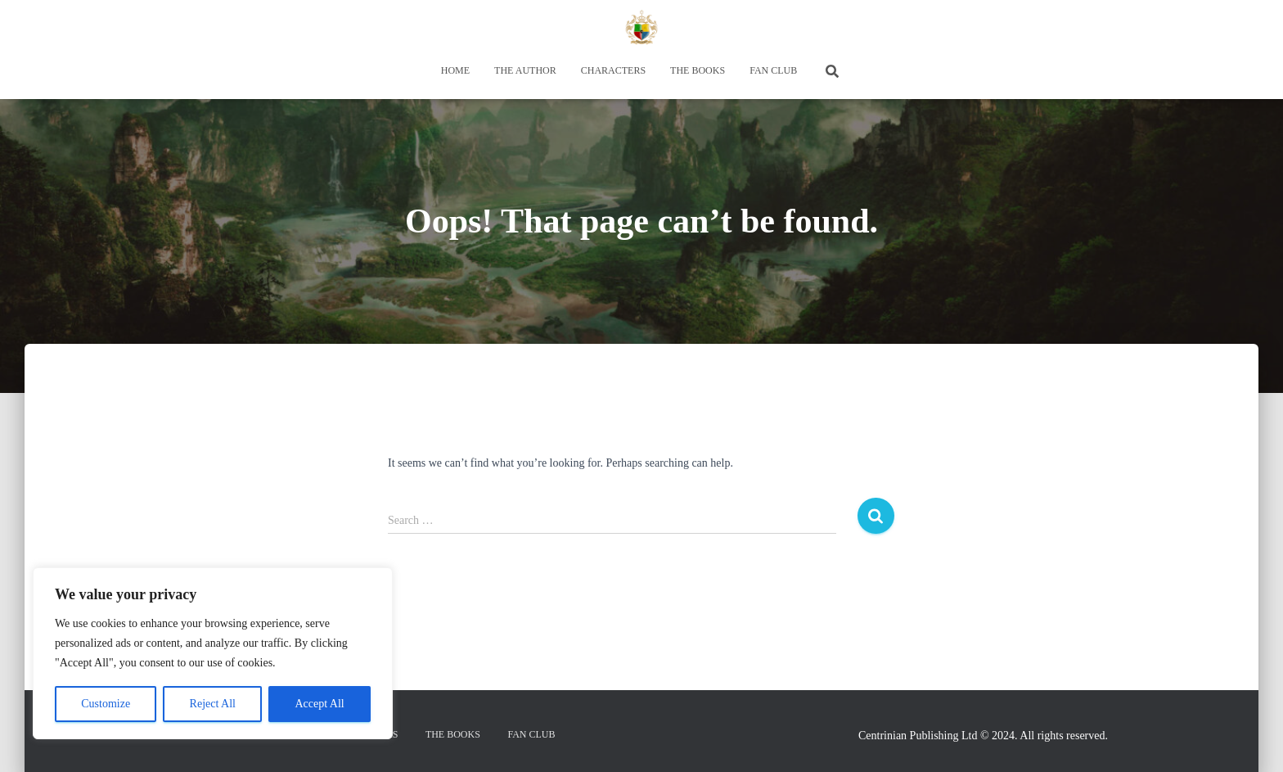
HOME (455, 70)
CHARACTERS (613, 70)
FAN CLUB (773, 70)
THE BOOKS (697, 70)
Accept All (319, 704)
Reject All (213, 704)
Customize (105, 704)
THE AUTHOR (525, 70)
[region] (213, 653)
